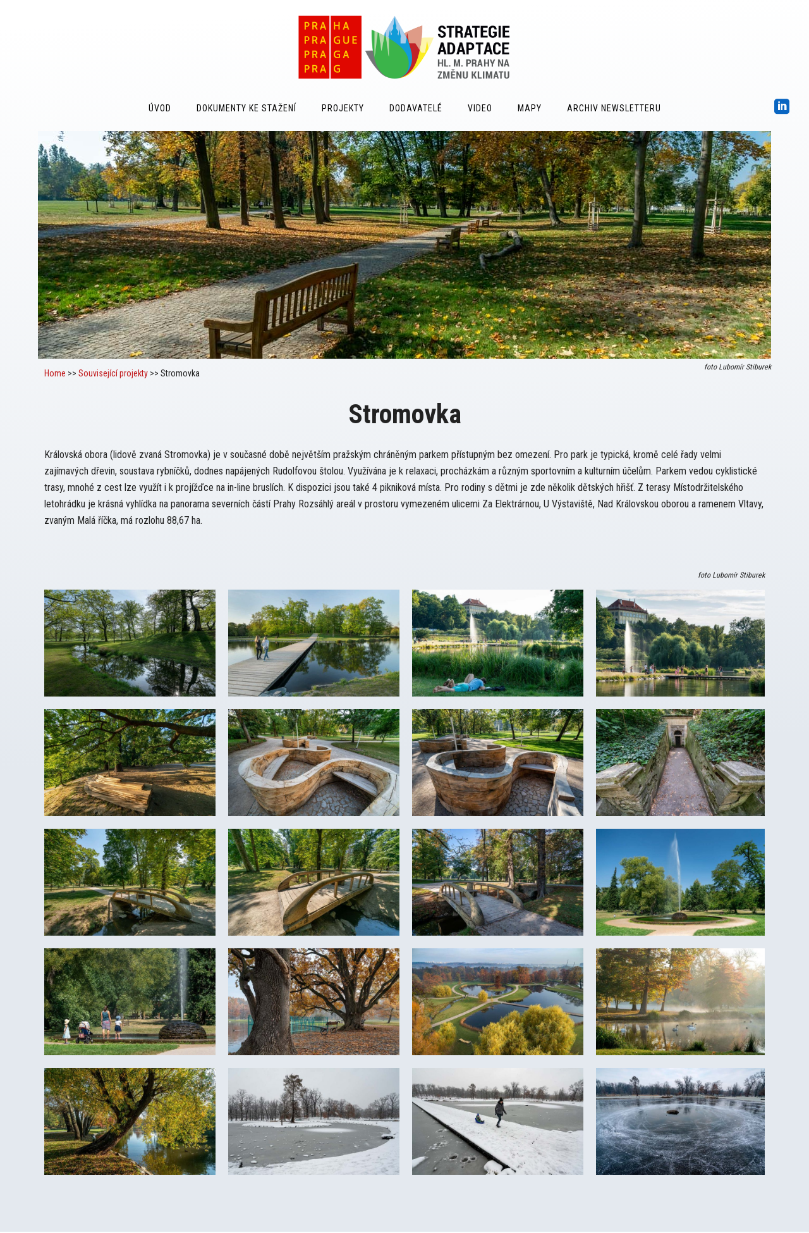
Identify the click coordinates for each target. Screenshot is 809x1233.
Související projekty (113, 373)
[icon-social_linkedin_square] (782, 107)
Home (55, 373)
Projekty (343, 108)
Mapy (530, 108)
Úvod (160, 108)
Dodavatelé (415, 108)
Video (480, 108)
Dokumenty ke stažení (246, 108)
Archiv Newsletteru (614, 108)
